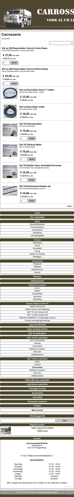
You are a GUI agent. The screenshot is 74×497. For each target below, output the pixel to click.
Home (37, 213)
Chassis (37, 240)
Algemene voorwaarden (45, 492)
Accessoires (37, 393)
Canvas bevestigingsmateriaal (37, 320)
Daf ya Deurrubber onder (32, 107)
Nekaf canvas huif (37, 306)
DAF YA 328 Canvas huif (37, 315)
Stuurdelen (37, 248)
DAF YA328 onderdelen (37, 359)
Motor (37, 221)
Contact (37, 406)
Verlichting (37, 299)
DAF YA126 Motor (37, 340)
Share (69, 206)
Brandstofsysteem (37, 224)
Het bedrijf (37, 397)
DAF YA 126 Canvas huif (37, 312)
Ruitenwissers (37, 269)
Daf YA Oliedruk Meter (30, 145)
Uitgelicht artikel (37, 425)
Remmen (37, 277)
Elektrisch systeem (37, 285)
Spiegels (37, 267)
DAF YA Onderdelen (37, 333)
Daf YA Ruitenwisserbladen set (35, 186)
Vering (37, 251)
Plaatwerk (37, 264)
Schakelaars (37, 294)
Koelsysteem (37, 230)
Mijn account (37, 410)
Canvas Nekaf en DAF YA (37, 303)
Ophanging (37, 243)
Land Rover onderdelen (37, 384)
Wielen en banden (37, 254)
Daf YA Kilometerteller (30, 124)
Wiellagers (37, 257)
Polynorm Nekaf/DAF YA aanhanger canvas (37, 318)
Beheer (55, 492)
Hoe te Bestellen (37, 217)
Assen (37, 245)
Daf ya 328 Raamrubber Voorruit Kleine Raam (25, 69)
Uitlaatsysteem (37, 281)
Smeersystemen (37, 227)
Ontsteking (37, 233)
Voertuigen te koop (37, 389)
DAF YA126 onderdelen (37, 338)
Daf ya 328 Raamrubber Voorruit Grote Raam (24, 48)
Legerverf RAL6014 (37, 325)
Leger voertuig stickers (37, 329)
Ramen (37, 272)
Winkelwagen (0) (37, 416)
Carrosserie (37, 261)
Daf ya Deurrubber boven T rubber (36, 90)
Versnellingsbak (37, 235)
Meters (37, 291)
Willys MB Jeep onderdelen (37, 380)
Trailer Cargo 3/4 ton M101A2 (42, 428)
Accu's (37, 288)
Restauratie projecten (37, 401)
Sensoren (37, 296)
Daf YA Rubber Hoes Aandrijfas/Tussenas (40, 165)
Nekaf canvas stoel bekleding (37, 309)
